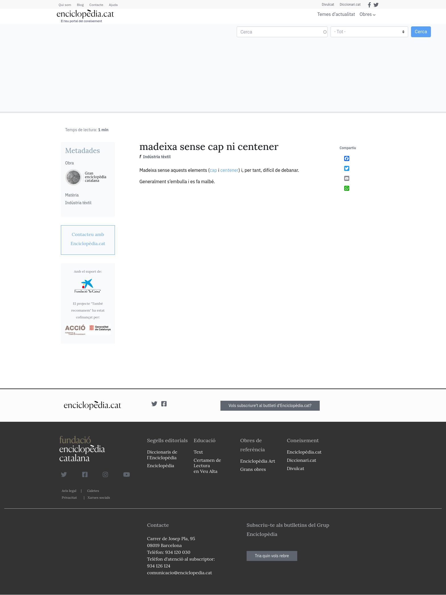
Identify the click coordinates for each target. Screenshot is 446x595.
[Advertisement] (112, 67)
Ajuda (113, 5)
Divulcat (328, 5)
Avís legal (69, 490)
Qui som (65, 5)
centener (229, 170)
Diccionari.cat (350, 5)
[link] (87, 239)
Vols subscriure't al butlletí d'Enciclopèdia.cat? (270, 405)
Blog (80, 5)
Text (198, 452)
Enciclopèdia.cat (304, 452)
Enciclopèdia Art (257, 461)
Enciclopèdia (160, 465)
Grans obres (253, 469)
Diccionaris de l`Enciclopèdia (162, 454)
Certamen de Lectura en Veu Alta (207, 465)
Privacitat (69, 497)
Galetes (93, 490)
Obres (366, 14)
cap (213, 170)
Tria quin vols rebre (272, 555)
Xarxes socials (99, 497)
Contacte (96, 5)
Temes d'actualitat (336, 14)
